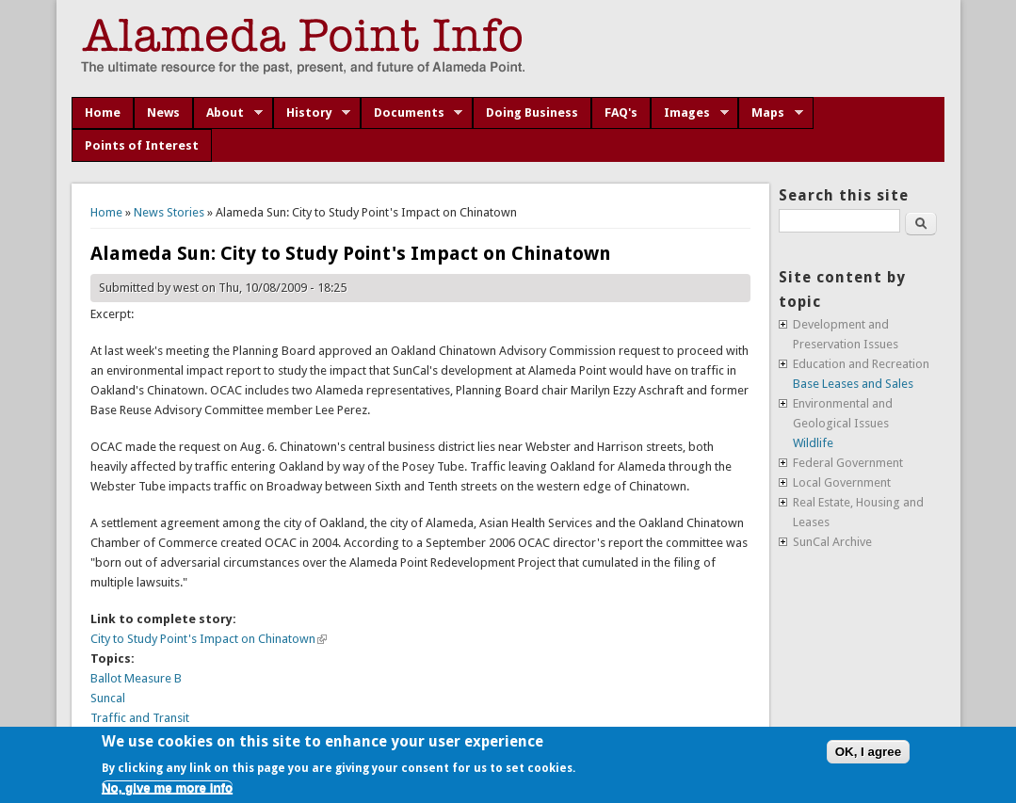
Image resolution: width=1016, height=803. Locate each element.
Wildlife (813, 443)
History (312, 112)
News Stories (169, 212)
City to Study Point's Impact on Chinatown (208, 639)
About (228, 112)
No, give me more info (167, 787)
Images (690, 112)
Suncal (107, 698)
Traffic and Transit (139, 718)
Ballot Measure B (136, 678)
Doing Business (532, 112)
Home (103, 112)
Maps (770, 112)
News (163, 112)
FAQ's (621, 112)
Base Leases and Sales (853, 384)
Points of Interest (142, 145)
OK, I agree (868, 752)
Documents (412, 112)
